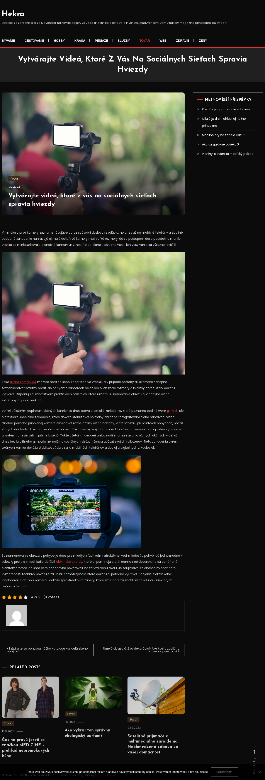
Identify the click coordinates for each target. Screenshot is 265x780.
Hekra (13, 14)
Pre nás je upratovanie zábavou (226, 109)
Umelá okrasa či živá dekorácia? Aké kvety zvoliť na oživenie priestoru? (140, 649)
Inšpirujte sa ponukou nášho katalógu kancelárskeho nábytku (36, 649)
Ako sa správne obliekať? (220, 144)
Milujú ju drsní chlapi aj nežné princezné (224, 122)
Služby (124, 40)
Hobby (59, 40)
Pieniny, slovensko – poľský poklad (227, 154)
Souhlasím (224, 772)
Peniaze (101, 40)
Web (163, 40)
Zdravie (182, 40)
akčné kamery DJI (23, 382)
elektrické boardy (69, 561)
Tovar (144, 40)
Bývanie (8, 40)
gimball (172, 411)
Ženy (203, 40)
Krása (80, 40)
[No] (259, 772)
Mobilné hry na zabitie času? (223, 135)
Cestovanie (34, 40)
